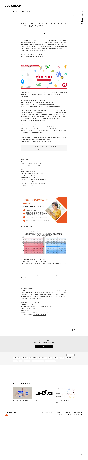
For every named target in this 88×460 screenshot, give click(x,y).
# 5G (50, 357)
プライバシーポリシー (43, 412)
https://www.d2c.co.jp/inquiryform (43, 149)
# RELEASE (16, 357)
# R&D (55, 357)
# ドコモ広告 (33, 357)
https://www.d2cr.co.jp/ (34, 302)
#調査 (74, 15)
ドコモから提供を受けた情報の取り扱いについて (73, 412)
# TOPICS (24, 357)
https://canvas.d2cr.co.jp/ (39, 314)
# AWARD (68, 357)
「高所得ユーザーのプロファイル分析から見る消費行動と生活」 (39, 104)
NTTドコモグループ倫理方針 (76, 414)
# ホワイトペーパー (50, 361)
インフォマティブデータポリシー (55, 412)
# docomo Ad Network (38, 361)
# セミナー (27, 361)
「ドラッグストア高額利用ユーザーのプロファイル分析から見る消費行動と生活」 (43, 106)
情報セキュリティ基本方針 (64, 414)
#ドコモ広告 (62, 15)
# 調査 (61, 357)
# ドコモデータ (42, 357)
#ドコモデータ (69, 15)
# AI (21, 361)
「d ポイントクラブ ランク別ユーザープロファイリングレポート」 (40, 102)
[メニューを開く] (82, 6)
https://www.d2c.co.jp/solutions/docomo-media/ (35, 261)
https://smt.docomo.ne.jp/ (30, 279)
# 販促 (15, 361)
